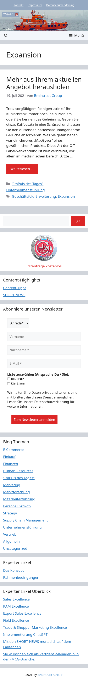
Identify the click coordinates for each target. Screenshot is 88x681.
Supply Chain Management (25, 520)
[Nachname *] (44, 350)
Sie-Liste (16, 383)
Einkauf (9, 456)
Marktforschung (16, 492)
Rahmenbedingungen (21, 577)
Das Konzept (13, 570)
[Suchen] (78, 221)
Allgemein (11, 541)
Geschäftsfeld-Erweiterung (34, 196)
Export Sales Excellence (22, 613)
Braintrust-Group (50, 674)
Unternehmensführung (25, 190)
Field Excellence (16, 620)
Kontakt (18, 5)
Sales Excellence (16, 599)
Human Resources (18, 470)
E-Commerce (13, 449)
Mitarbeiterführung (19, 499)
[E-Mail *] (44, 363)
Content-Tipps (14, 287)
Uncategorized (15, 548)
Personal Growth (17, 506)
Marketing (11, 484)
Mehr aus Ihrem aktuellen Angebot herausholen (44, 83)
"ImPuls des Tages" (27, 183)
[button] (6, 35)
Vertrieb (9, 534)
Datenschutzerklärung (60, 5)
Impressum (35, 5)
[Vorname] (44, 336)
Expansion (66, 196)
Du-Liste (15, 379)
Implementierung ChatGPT (25, 634)
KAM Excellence (16, 606)
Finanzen (10, 463)
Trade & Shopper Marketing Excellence (35, 627)
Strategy (10, 513)
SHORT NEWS (14, 294)
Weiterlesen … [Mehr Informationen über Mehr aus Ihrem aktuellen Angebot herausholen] (22, 168)
